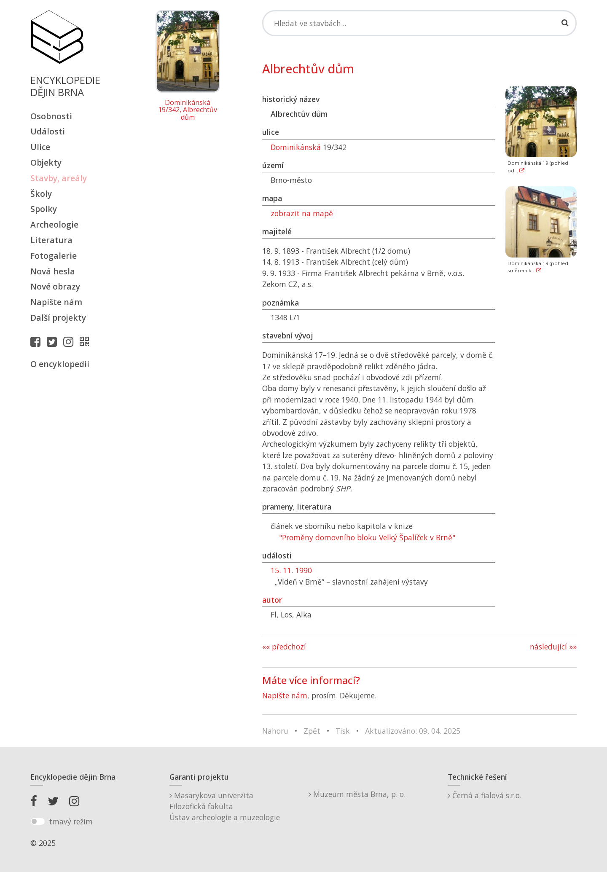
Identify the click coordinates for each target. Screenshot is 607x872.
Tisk (343, 731)
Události (47, 131)
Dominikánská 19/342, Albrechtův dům (187, 110)
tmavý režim (71, 821)
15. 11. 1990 (291, 570)
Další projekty (58, 317)
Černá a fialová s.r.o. (484, 795)
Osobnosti (51, 116)
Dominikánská (296, 147)
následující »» (553, 646)
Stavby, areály (58, 178)
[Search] (419, 23)
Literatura (51, 240)
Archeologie (54, 224)
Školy (41, 193)
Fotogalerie (53, 255)
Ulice (40, 147)
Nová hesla (52, 271)
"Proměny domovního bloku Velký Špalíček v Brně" (367, 537)
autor (272, 600)
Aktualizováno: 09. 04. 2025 (412, 731)
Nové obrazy (55, 286)
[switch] (37, 821)
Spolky (43, 209)
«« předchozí (284, 646)
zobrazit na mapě (302, 213)
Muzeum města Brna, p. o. (357, 794)
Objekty (46, 162)
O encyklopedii (59, 364)
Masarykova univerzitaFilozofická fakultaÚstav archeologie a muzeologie (224, 806)
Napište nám (56, 302)
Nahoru (275, 731)
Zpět (312, 731)
